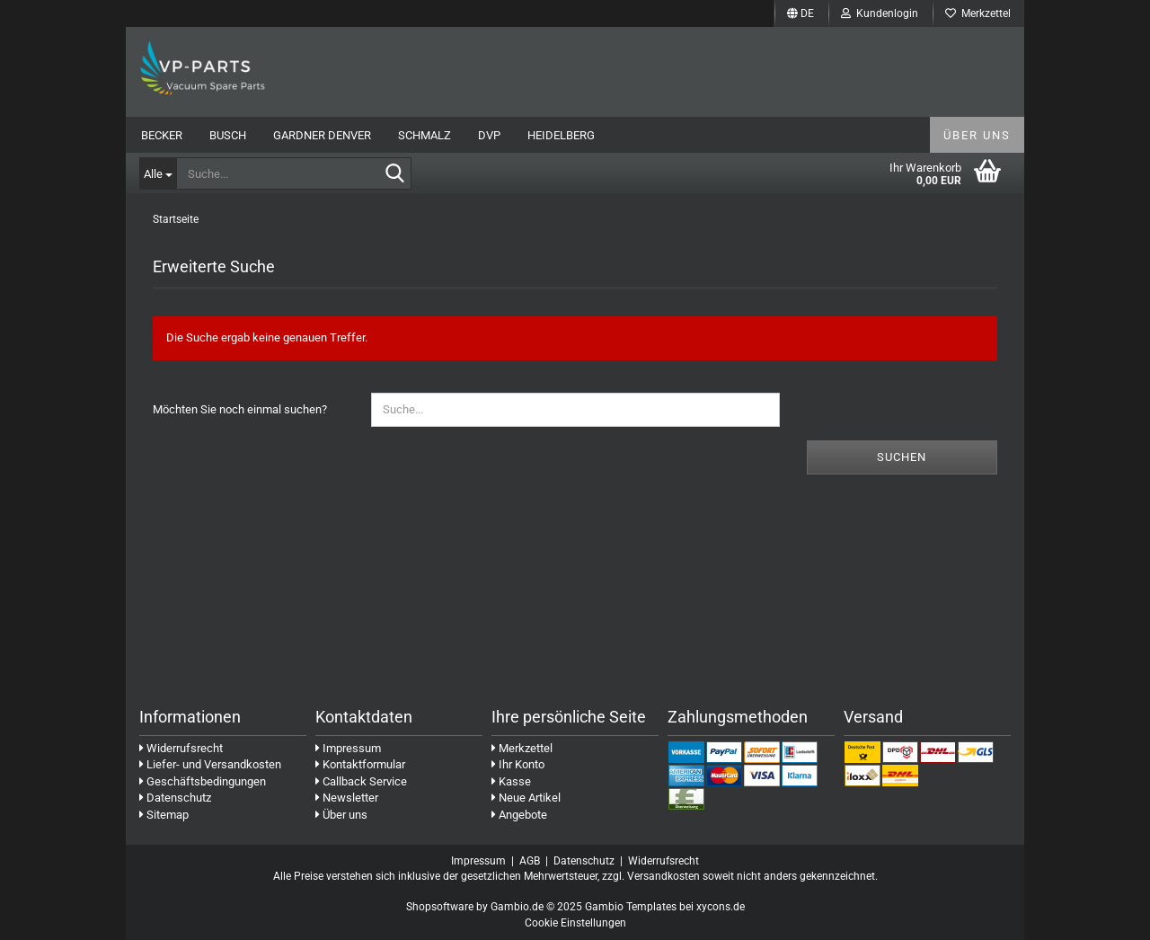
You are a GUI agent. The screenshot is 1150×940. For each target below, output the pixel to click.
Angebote (519, 814)
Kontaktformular (360, 764)
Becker (161, 135)
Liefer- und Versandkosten (210, 764)
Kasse (511, 781)
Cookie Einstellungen (575, 923)
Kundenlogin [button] (879, 13)
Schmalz (424, 135)
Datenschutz (175, 797)
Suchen (901, 457)
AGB (529, 861)
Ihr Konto (517, 764)
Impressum (348, 748)
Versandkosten (663, 876)
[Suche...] (157, 173)
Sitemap (164, 814)
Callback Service (361, 781)
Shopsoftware (439, 906)
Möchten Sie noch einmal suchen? (240, 409)
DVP (489, 135)
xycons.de (720, 906)
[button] (800, 13)
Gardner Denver (322, 135)
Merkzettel (978, 13)
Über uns (977, 135)
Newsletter (346, 797)
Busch (227, 135)
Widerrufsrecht (181, 748)
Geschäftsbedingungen (202, 781)
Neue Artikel (526, 797)
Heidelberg (561, 135)
